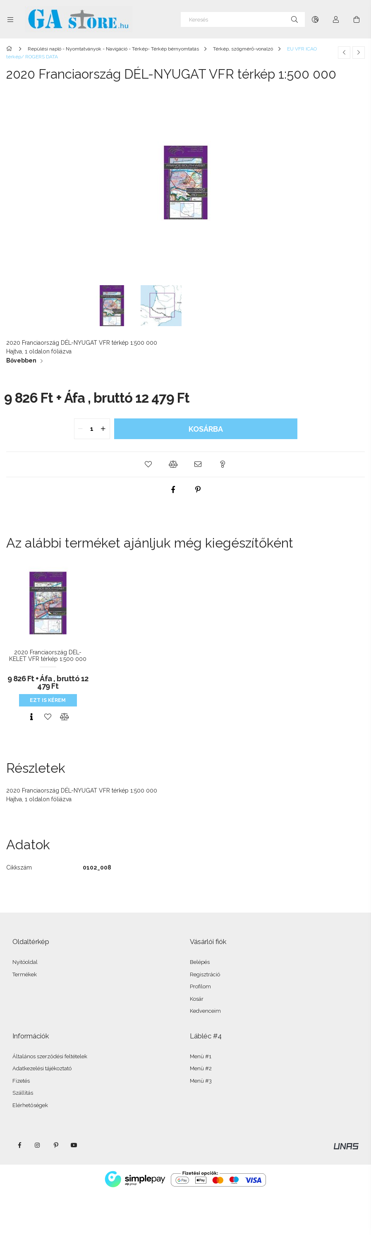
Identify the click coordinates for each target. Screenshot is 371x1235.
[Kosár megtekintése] (356, 19)
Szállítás (22, 1093)
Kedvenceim (205, 1011)
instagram (38, 1145)
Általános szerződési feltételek (49, 1056)
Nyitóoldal (25, 962)
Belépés (200, 962)
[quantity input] (92, 429)
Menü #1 (200, 1056)
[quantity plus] (103, 429)
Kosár (196, 999)
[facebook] (173, 489)
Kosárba (206, 429)
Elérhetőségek (30, 1105)
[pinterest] (198, 489)
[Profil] (336, 19)
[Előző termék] (344, 52)
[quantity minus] (80, 429)
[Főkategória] (10, 49)
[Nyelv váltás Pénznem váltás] (315, 19)
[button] (148, 464)
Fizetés (21, 1081)
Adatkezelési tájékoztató (42, 1068)
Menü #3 (201, 1081)
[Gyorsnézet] (31, 717)
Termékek (24, 974)
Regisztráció (205, 974)
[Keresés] (243, 19)
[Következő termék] (358, 52)
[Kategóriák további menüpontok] (10, 19)
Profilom (200, 986)
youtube (74, 1145)
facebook (19, 1145)
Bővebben (21, 360)
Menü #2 (201, 1068)
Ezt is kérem (48, 700)
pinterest (56, 1145)
